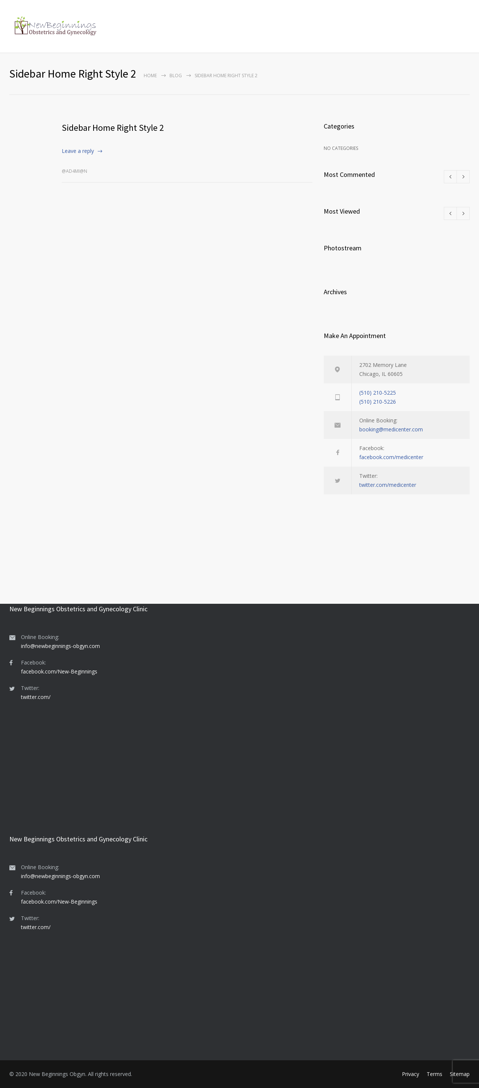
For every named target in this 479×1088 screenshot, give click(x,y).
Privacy (410, 1074)
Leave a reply (78, 150)
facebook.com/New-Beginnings (59, 671)
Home (150, 75)
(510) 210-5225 (377, 392)
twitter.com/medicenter (387, 484)
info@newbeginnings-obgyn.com (60, 646)
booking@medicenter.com (391, 429)
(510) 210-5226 (377, 401)
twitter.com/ (36, 696)
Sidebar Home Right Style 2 (113, 127)
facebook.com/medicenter (391, 457)
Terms (434, 1074)
